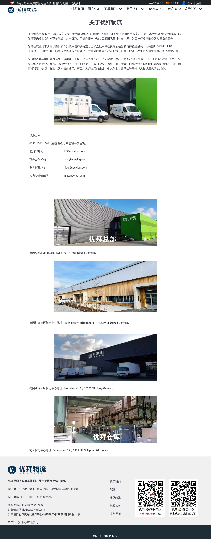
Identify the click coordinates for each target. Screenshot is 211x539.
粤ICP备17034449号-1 (106, 535)
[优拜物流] (23, 10)
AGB (112, 489)
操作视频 (115, 513)
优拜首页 (77, 9)
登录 (190, 3)
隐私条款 (115, 505)
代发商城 (174, 9)
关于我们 (115, 481)
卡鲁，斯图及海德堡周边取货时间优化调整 (42, 3)
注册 (199, 3)
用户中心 (94, 9)
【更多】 (75, 3)
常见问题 (115, 497)
